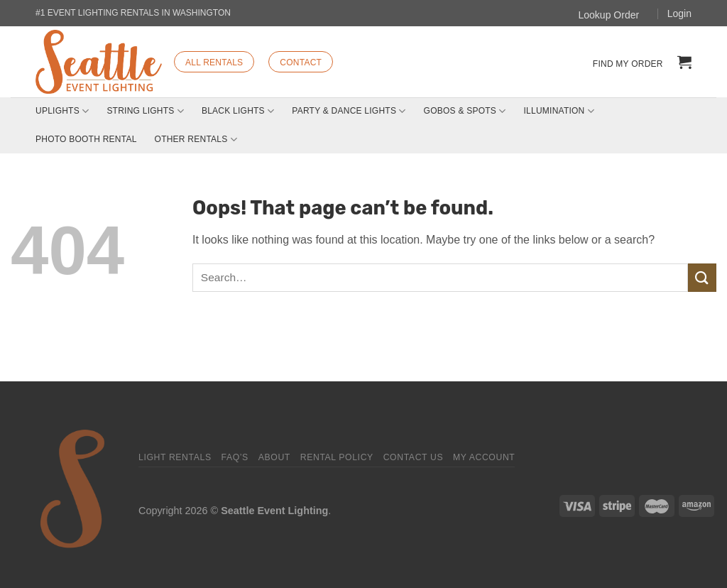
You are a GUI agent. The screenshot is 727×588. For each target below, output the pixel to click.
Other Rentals (196, 139)
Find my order (628, 64)
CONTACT (301, 62)
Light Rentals (175, 457)
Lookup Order (609, 15)
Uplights (62, 111)
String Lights (145, 111)
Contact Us (413, 457)
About (274, 457)
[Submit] (702, 277)
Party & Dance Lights (348, 111)
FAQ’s (234, 457)
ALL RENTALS (214, 62)
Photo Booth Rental (86, 139)
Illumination (559, 111)
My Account (484, 457)
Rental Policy (336, 457)
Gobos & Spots (465, 111)
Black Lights (238, 111)
